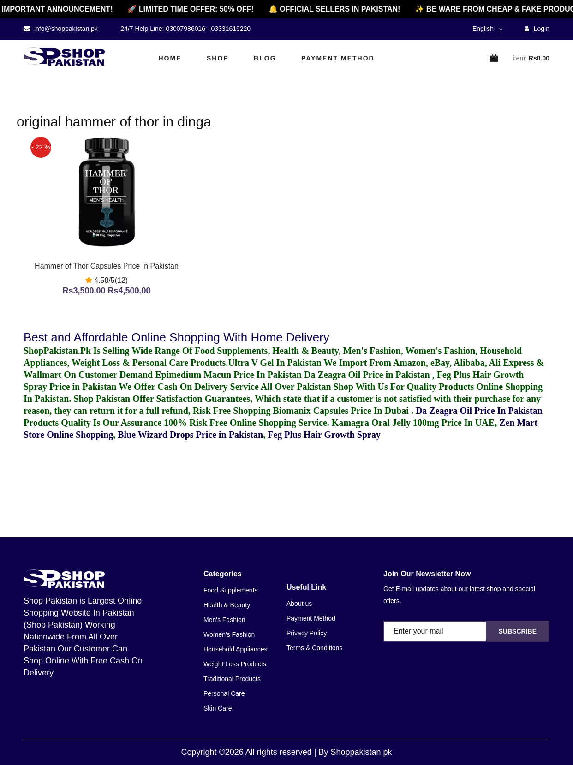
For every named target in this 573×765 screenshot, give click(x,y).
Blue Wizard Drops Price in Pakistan (190, 435)
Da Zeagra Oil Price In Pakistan (479, 411)
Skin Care (217, 708)
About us (299, 603)
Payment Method (338, 58)
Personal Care (224, 693)
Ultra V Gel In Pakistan (275, 363)
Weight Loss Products (234, 664)
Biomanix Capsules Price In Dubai (342, 411)
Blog (265, 58)
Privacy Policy (306, 633)
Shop (218, 58)
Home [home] (170, 58)
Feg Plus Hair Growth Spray (324, 435)
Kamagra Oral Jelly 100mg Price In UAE (413, 423)
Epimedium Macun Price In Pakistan (228, 375)
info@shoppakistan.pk (65, 28)
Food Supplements (230, 590)
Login (537, 28)
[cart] (494, 58)
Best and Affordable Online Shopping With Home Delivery (176, 337)
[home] (64, 56)
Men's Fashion (224, 619)
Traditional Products (232, 678)
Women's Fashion (229, 634)
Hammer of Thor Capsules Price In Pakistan (107, 266)
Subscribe (518, 631)
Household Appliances (235, 649)
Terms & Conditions (314, 647)
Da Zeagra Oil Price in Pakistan (368, 375)
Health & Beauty (226, 605)
